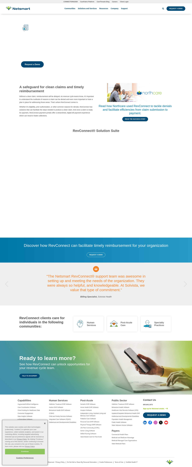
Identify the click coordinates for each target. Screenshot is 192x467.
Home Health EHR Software (89, 407)
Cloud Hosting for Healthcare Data (29, 410)
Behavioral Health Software (120, 407)
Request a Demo (175, 8)
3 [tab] (96, 301)
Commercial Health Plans (120, 434)
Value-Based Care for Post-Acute (91, 437)
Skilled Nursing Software (88, 434)
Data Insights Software (25, 416)
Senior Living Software (87, 431)
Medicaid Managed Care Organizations (124, 440)
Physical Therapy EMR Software (90, 425)
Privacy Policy (60, 462)
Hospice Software (86, 410)
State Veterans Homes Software (122, 425)
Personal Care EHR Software (89, 422)
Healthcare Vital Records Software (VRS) (125, 410)
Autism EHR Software (56, 407)
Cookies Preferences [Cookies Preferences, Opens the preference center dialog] (25, 458)
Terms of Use (119, 462)
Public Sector (119, 400)
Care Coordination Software (27, 407)
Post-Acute (86, 400)
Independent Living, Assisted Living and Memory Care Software (93, 414)
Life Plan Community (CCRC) (89, 428)
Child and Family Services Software (60, 416)
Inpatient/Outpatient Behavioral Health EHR (126, 413)
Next (185, 284)
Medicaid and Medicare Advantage (123, 438)
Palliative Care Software (88, 419)
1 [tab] (92, 301)
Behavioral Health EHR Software (59, 410)
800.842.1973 (148, 404)
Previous (6, 284)
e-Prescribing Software (25, 419)
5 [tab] (100, 301)
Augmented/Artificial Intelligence (28, 404)
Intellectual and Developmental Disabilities (62, 422)
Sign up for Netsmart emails (153, 409)
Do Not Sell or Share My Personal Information (82, 462)
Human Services (58, 400)
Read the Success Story (135, 119)
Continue (25, 451)
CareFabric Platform (87, 2)
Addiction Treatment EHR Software (60, 404)
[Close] (45, 423)
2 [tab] (94, 301)
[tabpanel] (96, 284)
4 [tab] (98, 301)
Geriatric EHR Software (88, 404)
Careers (115, 2)
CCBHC (51, 413)
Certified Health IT (132, 462)
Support (124, 8)
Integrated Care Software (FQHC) (60, 419)
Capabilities (24, 400)
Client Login (124, 2)
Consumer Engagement (25, 413)
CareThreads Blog (103, 2)
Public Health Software (119, 422)
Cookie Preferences (105, 462)
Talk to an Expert (29, 376)
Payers (116, 430)
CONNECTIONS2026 (71, 2)
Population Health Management (122, 419)
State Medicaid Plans (118, 444)
